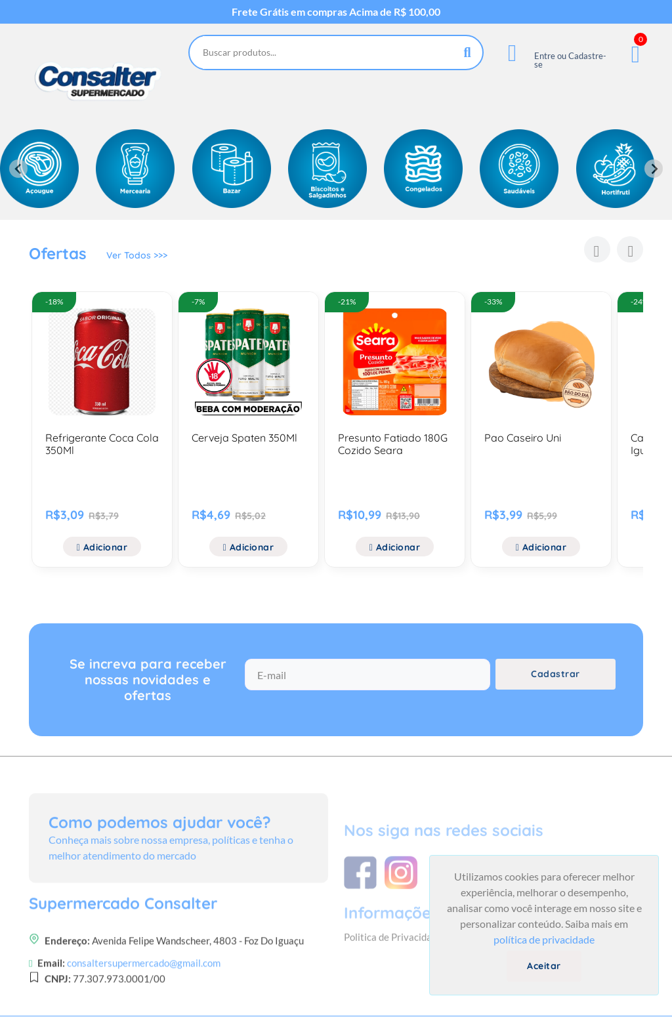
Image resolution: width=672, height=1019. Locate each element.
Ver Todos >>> (136, 255)
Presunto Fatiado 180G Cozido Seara (393, 444)
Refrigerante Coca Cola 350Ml (102, 444)
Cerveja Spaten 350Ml (244, 437)
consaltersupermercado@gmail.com (143, 997)
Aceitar (544, 966)
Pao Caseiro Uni (522, 437)
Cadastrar (555, 674)
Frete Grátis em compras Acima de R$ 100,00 (336, 12)
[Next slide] (653, 168)
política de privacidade (544, 939)
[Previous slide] (18, 168)
